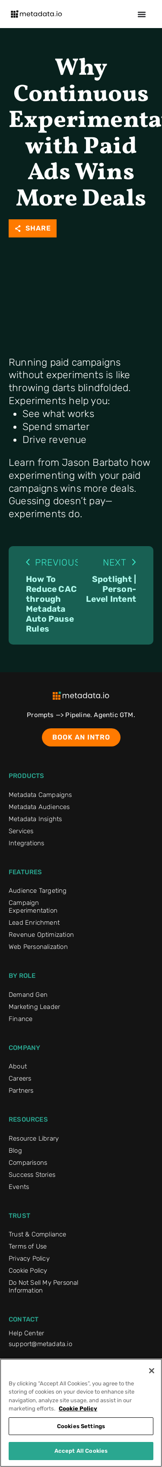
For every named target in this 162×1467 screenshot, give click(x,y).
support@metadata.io (40, 1344)
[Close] (151, 1370)
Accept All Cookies (81, 1451)
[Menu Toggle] (141, 14)
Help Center (26, 1333)
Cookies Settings (81, 1426)
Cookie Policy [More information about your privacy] (78, 1408)
